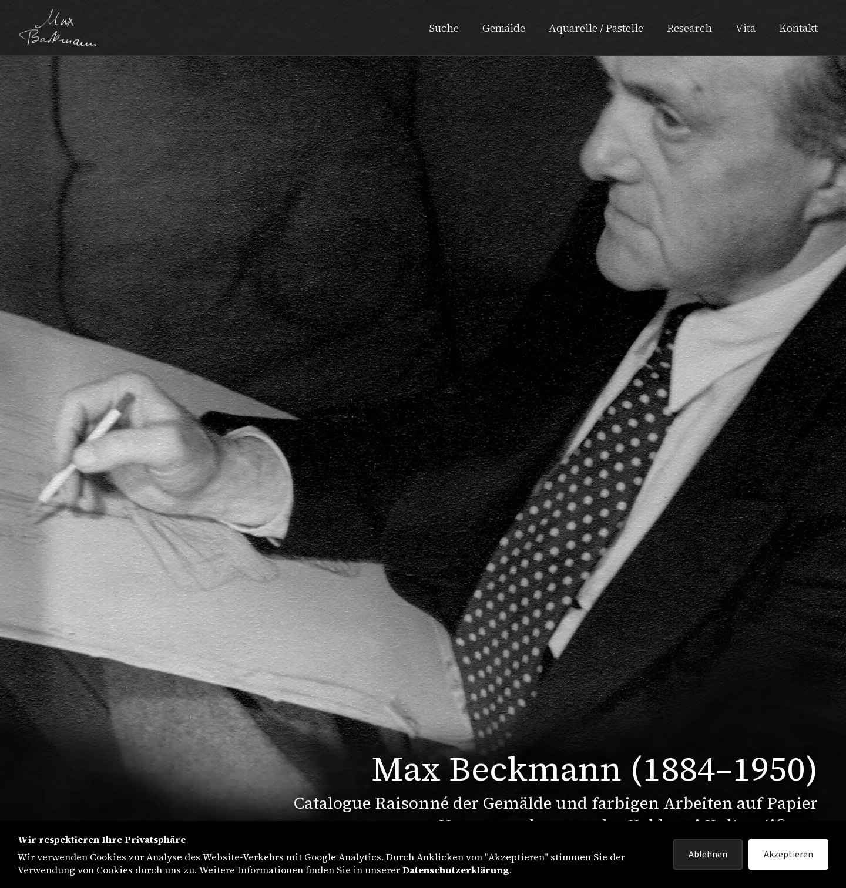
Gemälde (503, 28)
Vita (746, 28)
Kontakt (798, 28)
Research (689, 28)
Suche (444, 28)
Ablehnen (708, 854)
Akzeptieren (788, 854)
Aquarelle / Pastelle (596, 28)
